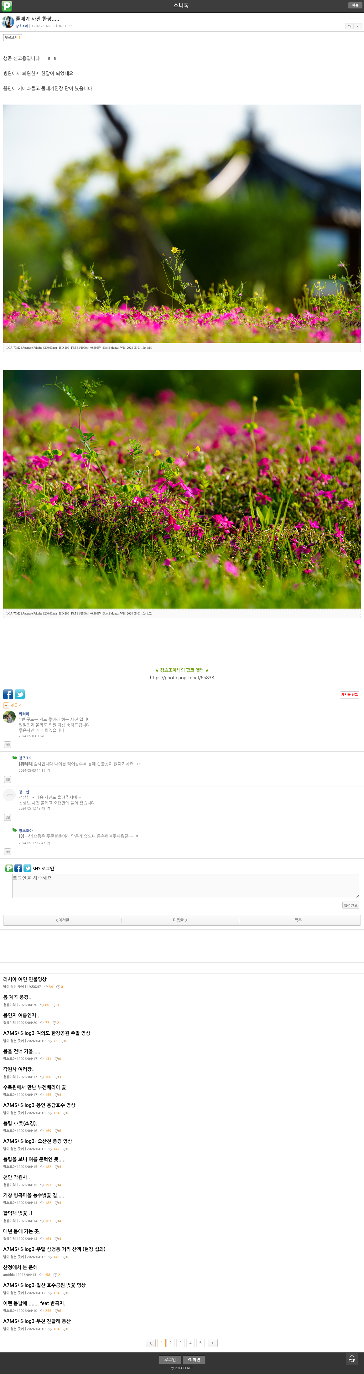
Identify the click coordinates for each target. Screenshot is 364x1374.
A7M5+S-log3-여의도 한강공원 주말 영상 (182, 1038)
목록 (297, 920)
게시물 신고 (349, 695)
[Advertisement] (182, 946)
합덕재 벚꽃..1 (182, 1218)
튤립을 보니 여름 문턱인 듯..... (182, 1164)
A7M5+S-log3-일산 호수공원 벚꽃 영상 (182, 1290)
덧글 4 (12, 705)
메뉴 (355, 5)
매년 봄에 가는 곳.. (182, 1236)
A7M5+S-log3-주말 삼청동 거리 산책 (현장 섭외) (182, 1254)
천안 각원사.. (182, 1182)
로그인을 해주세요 (185, 886)
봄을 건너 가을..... (182, 1056)
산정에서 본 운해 (182, 1272)
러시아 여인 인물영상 (182, 984)
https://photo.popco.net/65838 (182, 678)
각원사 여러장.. (182, 1074)
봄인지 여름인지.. (182, 1020)
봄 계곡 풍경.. (182, 1002)
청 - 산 (24, 792)
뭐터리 (24, 714)
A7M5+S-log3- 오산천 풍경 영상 (182, 1146)
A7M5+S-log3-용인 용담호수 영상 (182, 1110)
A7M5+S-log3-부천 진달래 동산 (182, 1326)
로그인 (170, 1360)
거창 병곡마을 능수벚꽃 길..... (182, 1200)
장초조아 (26, 758)
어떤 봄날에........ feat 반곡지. (182, 1308)
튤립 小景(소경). (182, 1128)
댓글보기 (12, 37)
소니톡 (181, 5)
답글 (7, 745)
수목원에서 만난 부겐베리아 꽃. (182, 1092)
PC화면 (194, 1360)
